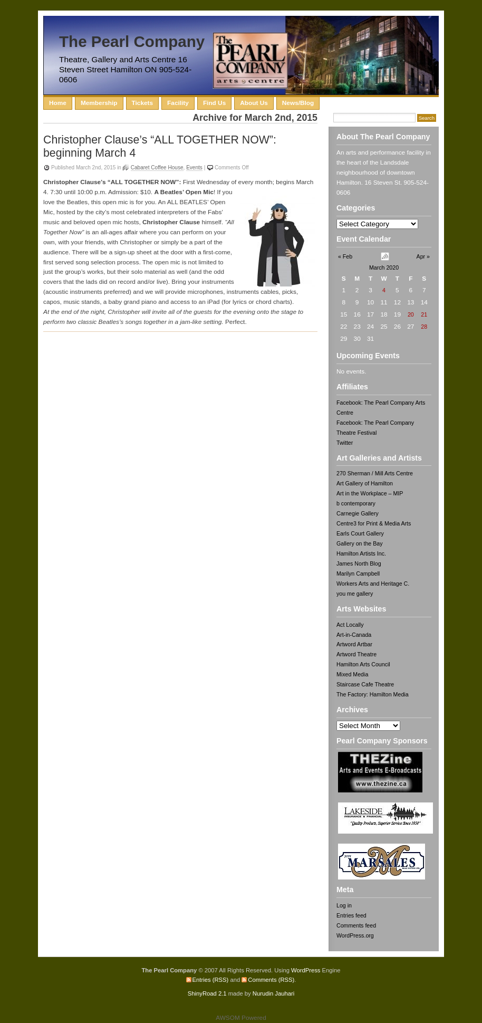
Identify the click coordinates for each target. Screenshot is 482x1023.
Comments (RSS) (271, 980)
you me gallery (354, 593)
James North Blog (358, 563)
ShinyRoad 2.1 (207, 993)
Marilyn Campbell (358, 573)
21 (424, 314)
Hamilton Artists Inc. (361, 553)
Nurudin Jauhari (273, 993)
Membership (99, 103)
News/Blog (298, 103)
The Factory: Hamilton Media (372, 694)
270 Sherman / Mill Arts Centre (374, 473)
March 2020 (384, 267)
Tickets (142, 103)
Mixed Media (352, 674)
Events (194, 167)
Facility (178, 103)
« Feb (345, 256)
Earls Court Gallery (360, 533)
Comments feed (356, 925)
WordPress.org (355, 935)
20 (411, 314)
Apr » (423, 256)
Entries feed (351, 915)
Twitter (344, 442)
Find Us (214, 103)
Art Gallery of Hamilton (364, 483)
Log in (344, 905)
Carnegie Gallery (357, 513)
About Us (254, 103)
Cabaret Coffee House (157, 167)
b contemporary (355, 503)
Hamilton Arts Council (363, 664)
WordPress (305, 970)
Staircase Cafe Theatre (365, 684)
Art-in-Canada (353, 635)
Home (57, 103)
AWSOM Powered (241, 1017)
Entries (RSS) (210, 980)
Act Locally (349, 625)
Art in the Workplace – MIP (369, 493)
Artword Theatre (356, 654)
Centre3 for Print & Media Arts (373, 523)
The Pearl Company (132, 41)
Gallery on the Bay (359, 543)
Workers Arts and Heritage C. (372, 583)
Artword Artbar (354, 644)
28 (424, 326)
